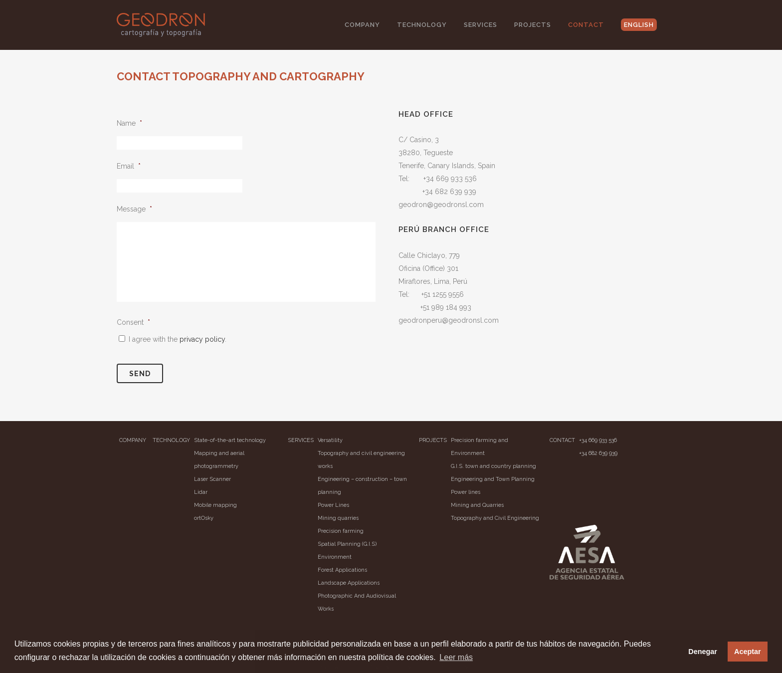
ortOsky (203, 518)
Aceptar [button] (747, 652)
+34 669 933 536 (598, 440)
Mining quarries (338, 518)
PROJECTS (433, 440)
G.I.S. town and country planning (493, 466)
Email (129, 166)
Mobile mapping (215, 505)
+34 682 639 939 (598, 453)
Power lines (465, 492)
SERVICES (301, 440)
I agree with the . (177, 339)
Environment (335, 557)
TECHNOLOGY (171, 440)
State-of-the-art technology (230, 440)
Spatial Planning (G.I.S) (347, 544)
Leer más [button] (456, 657)
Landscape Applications (349, 583)
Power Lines (333, 505)
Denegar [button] (702, 652)
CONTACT (562, 440)
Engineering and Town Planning (493, 479)
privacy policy (202, 339)
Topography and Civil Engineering (495, 518)
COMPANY (132, 440)
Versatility (330, 440)
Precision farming (341, 531)
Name (129, 123)
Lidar (200, 492)
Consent (133, 322)
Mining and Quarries (477, 505)
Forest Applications (342, 570)
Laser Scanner (212, 479)
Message (134, 209)
